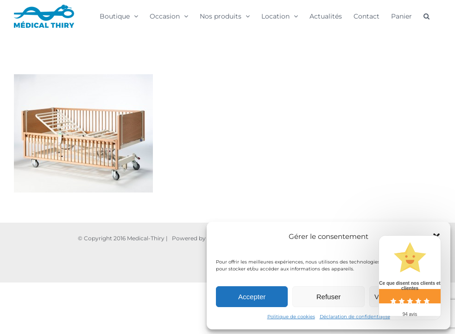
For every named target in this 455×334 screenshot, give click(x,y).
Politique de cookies (291, 317)
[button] (426, 16)
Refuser (328, 297)
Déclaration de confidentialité (355, 317)
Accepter (251, 297)
